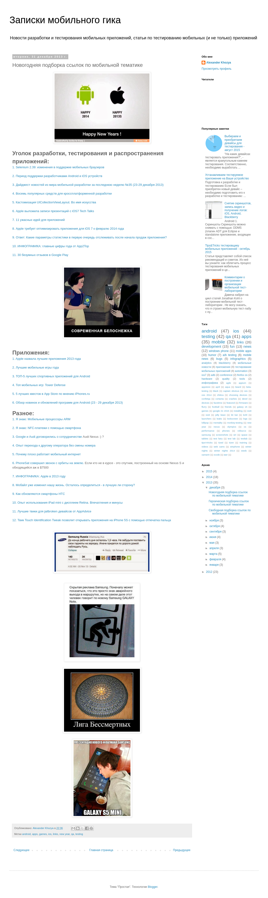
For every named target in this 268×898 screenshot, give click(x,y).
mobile (218, 341)
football (215, 407)
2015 (209, 471)
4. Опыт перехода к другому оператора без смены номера (53, 445)
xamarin (206, 454)
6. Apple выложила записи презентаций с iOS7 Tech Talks (53, 211)
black (215, 391)
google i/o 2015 (221, 411)
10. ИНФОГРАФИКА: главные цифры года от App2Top (50, 246)
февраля (215, 559)
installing (238, 411)
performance (208, 430)
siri (234, 434)
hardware (207, 378)
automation (241, 370)
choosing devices (238, 395)
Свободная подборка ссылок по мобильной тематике (230, 512)
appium (242, 383)
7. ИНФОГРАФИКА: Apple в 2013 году (38, 476)
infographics (238, 358)
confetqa (206, 398)
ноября (214, 520)
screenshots (222, 434)
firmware (243, 402)
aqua (227, 387)
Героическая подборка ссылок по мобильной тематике (229, 503)
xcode (217, 454)
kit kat (234, 415)
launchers (207, 418)
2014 (209, 477)
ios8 (249, 411)
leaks (219, 418)
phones (226, 430)
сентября (215, 531)
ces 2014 (207, 395)
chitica (220, 395)
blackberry (225, 362)
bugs (219, 358)
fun (232, 346)
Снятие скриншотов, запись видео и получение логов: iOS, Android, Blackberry (238, 210)
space (244, 434)
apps (35, 834)
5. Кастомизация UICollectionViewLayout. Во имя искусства (54, 202)
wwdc (244, 450)
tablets (205, 438)
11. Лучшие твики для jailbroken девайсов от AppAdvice (51, 511)
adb (213, 375)
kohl (245, 415)
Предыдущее (181, 850)
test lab (232, 438)
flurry (204, 407)
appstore (206, 387)
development (211, 346)
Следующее (21, 850)
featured (230, 402)
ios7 (204, 375)
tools (242, 378)
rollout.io (241, 430)
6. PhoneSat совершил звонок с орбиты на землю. (48, 463)
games (43, 834)
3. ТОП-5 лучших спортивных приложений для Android (51, 376)
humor (212, 355)
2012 (209, 572)
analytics (207, 362)
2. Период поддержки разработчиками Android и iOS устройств (57, 176)
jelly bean (220, 415)
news (247, 346)
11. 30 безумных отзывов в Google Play (40, 255)
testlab (244, 438)
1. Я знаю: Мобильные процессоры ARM (41, 419)
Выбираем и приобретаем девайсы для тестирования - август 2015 (235, 143)
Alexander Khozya (218, 62)
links (55, 834)
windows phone (219, 351)
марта (213, 554)
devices (205, 402)
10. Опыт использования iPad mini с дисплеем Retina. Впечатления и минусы (67, 502)
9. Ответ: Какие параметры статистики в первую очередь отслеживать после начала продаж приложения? (89, 237)
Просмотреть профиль (216, 68)
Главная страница (101, 850)
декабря (215, 487)
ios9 (208, 415)
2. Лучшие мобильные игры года (35, 367)
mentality (217, 422)
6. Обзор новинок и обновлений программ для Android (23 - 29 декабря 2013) (67, 402)
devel (244, 398)
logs (245, 418)
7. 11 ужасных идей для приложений (38, 220)
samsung (206, 434)
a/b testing (229, 355)
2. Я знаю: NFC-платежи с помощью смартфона (46, 428)
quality (226, 378)
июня (213, 537)
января (214, 564)
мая (212, 542)
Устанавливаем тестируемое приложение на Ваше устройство (227, 176)
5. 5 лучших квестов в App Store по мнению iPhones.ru (51, 394)
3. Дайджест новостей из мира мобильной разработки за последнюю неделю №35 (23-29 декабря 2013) (88, 185)
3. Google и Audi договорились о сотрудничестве (47, 436)
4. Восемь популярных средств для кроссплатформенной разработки (62, 193)
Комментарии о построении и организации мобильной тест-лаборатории (236, 284)
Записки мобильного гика (65, 20)
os (245, 426)
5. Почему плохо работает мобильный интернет (46, 454)
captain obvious (231, 391)
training (243, 442)
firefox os (242, 375)
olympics (231, 426)
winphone (235, 446)
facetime (218, 402)
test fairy (218, 438)
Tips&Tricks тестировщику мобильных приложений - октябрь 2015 (227, 249)
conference (226, 375)
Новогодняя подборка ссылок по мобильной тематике (228, 494)
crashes (233, 398)
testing (79, 834)
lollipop (205, 422)
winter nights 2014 (224, 450)
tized (220, 442)
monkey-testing (235, 422)
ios (49, 834)
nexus (217, 426)
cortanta (220, 398)
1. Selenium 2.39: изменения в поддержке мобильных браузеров (58, 167)
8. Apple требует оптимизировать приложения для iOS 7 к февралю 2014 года (68, 228)
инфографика (210, 382)
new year (65, 834)
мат (226, 454)
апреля (214, 548)
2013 (209, 482)
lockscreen (232, 418)
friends (228, 407)
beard (238, 387)
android (26, 834)
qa (72, 834)
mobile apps (243, 351)
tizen (231, 442)
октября (215, 526)
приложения (223, 366)
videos (205, 446)
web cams (219, 446)
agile (228, 383)
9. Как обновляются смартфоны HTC (38, 494)
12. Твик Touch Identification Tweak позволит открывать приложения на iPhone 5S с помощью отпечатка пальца (91, 520)
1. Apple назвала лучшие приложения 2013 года (46, 358)
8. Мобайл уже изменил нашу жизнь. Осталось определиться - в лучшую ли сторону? (73, 485)
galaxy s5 (242, 407)
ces (246, 391)
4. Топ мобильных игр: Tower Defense (38, 385)
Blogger (152, 887)
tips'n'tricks (207, 442)
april (218, 387)
